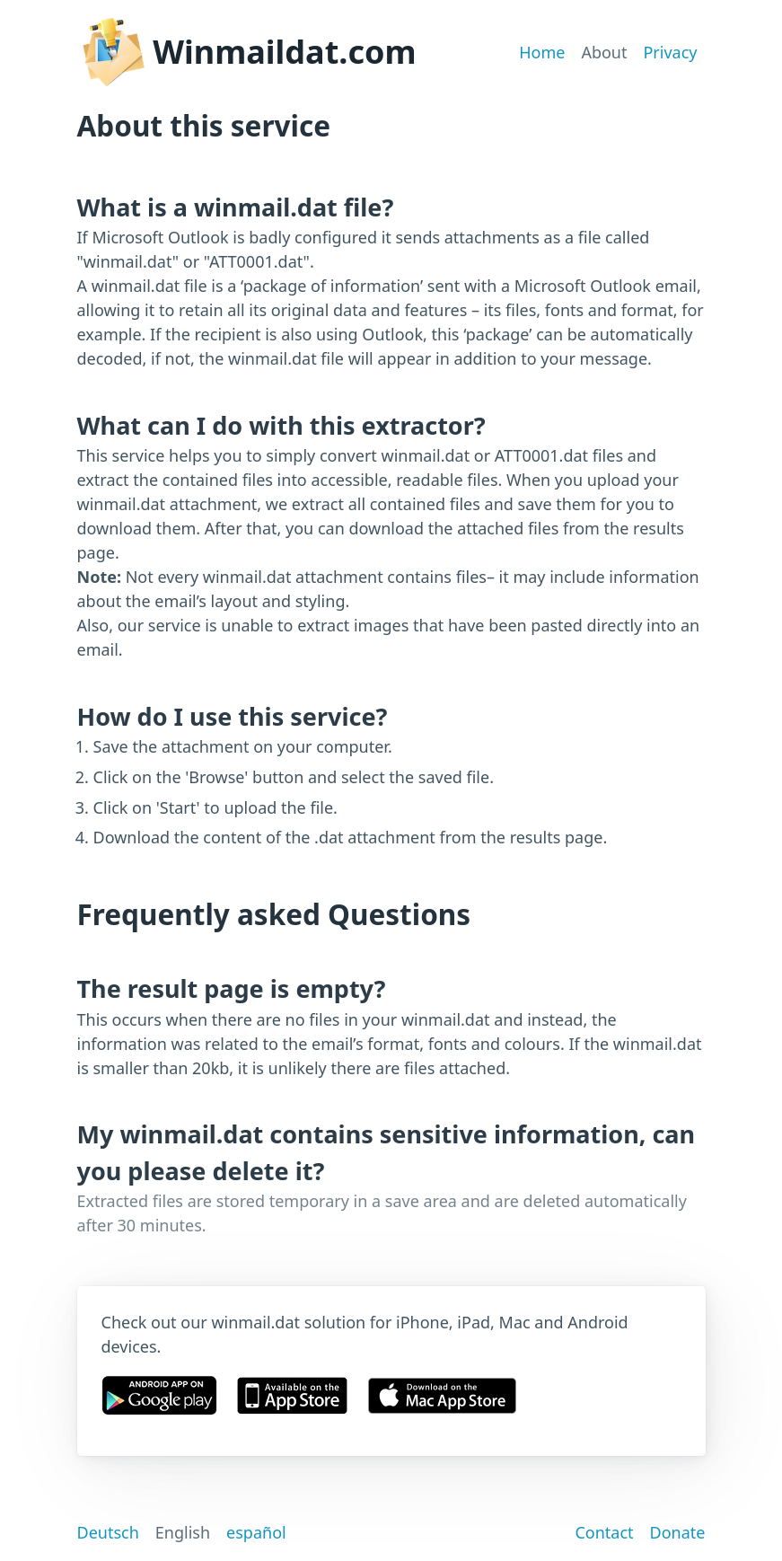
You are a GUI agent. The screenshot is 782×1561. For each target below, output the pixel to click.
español (256, 1532)
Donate (678, 1532)
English (182, 1532)
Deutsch (108, 1532)
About (604, 52)
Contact (604, 1532)
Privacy (670, 52)
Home (542, 52)
